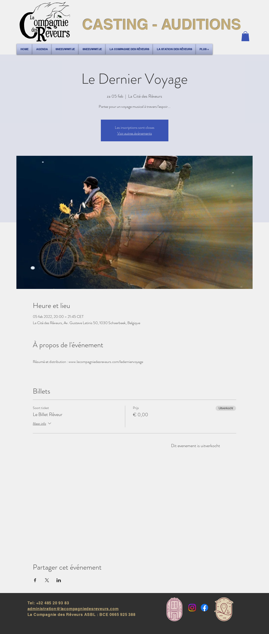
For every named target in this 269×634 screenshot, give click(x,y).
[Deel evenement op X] (47, 580)
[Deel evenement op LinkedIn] (58, 580)
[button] (245, 36)
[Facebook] (204, 608)
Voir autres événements (134, 133)
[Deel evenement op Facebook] (35, 580)
